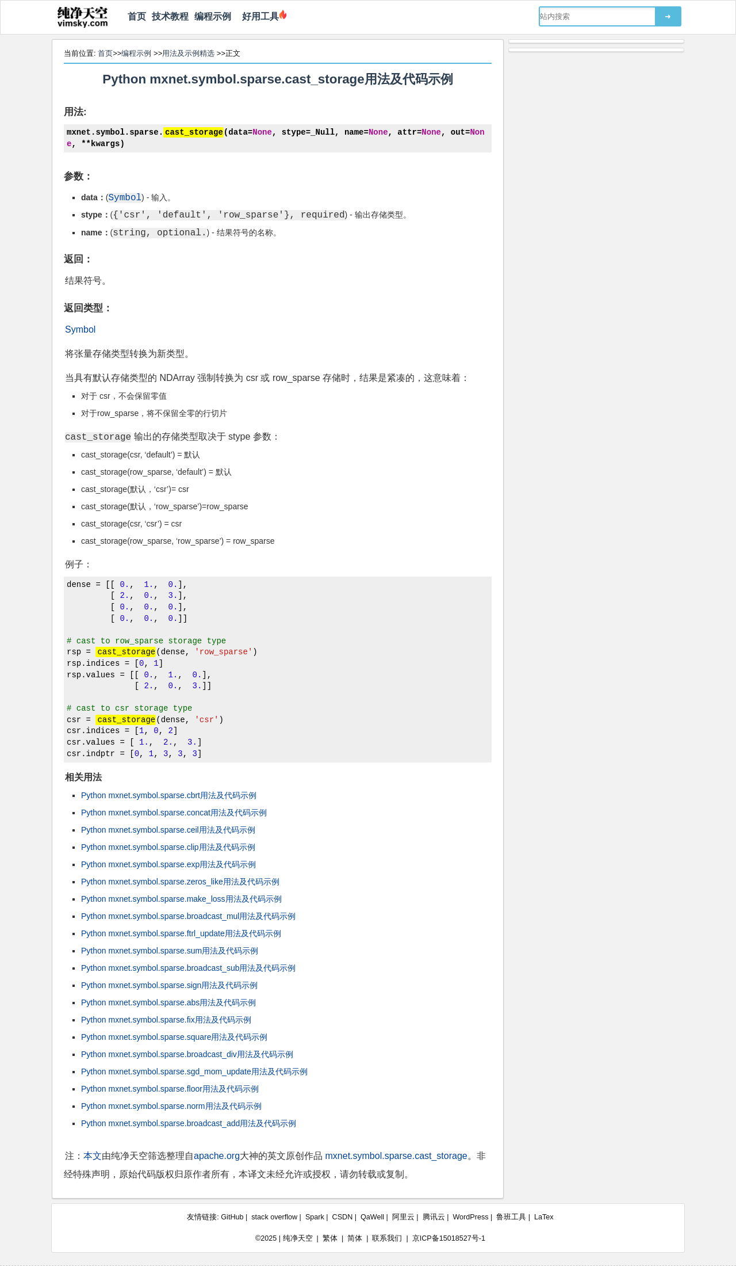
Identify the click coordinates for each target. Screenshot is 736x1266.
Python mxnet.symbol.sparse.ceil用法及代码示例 (168, 829)
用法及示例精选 (188, 53)
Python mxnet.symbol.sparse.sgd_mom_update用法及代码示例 (194, 1071)
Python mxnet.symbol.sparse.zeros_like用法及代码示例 (180, 881)
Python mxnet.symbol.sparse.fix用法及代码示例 (166, 1019)
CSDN (342, 1217)
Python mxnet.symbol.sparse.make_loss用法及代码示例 (181, 898)
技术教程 (170, 16)
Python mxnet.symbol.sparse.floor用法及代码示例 (170, 1088)
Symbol (80, 329)
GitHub (232, 1217)
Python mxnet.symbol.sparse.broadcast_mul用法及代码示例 (188, 916)
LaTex (544, 1217)
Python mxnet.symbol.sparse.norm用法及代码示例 (171, 1106)
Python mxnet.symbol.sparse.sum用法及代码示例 (169, 950)
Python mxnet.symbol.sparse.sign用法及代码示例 (169, 985)
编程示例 (212, 16)
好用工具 (258, 16)
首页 (137, 16)
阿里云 (403, 1217)
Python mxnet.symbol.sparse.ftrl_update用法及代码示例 (181, 933)
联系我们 (387, 1238)
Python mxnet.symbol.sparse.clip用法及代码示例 (168, 847)
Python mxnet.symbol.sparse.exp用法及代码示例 (168, 864)
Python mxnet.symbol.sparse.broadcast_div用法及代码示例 (187, 1054)
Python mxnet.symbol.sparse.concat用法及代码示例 (174, 812)
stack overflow (274, 1217)
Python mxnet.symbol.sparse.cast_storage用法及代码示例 (277, 79)
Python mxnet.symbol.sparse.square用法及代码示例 (174, 1037)
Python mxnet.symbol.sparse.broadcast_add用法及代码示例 (188, 1123)
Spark (314, 1217)
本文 (92, 1156)
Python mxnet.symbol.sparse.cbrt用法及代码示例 (168, 795)
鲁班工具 (511, 1217)
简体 (354, 1238)
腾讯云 (434, 1217)
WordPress (470, 1217)
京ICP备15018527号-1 (448, 1238)
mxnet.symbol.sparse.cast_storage (396, 1156)
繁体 (330, 1238)
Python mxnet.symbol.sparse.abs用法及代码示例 (168, 1002)
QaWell (372, 1217)
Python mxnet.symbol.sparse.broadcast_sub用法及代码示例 (188, 968)
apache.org (217, 1156)
